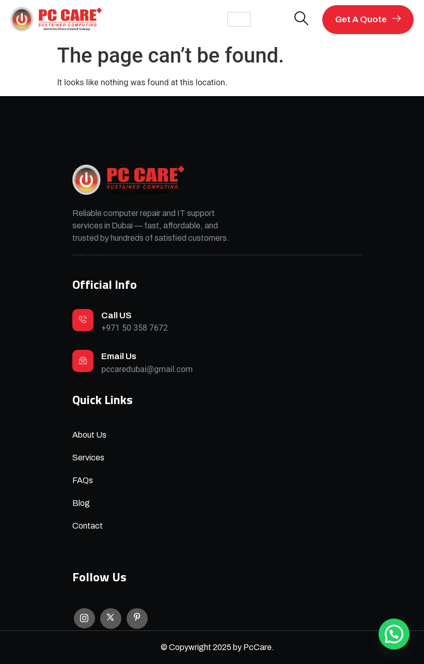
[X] (110, 618)
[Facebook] (137, 618)
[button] (394, 634)
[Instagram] (84, 618)
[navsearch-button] (301, 19)
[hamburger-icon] (238, 19)
